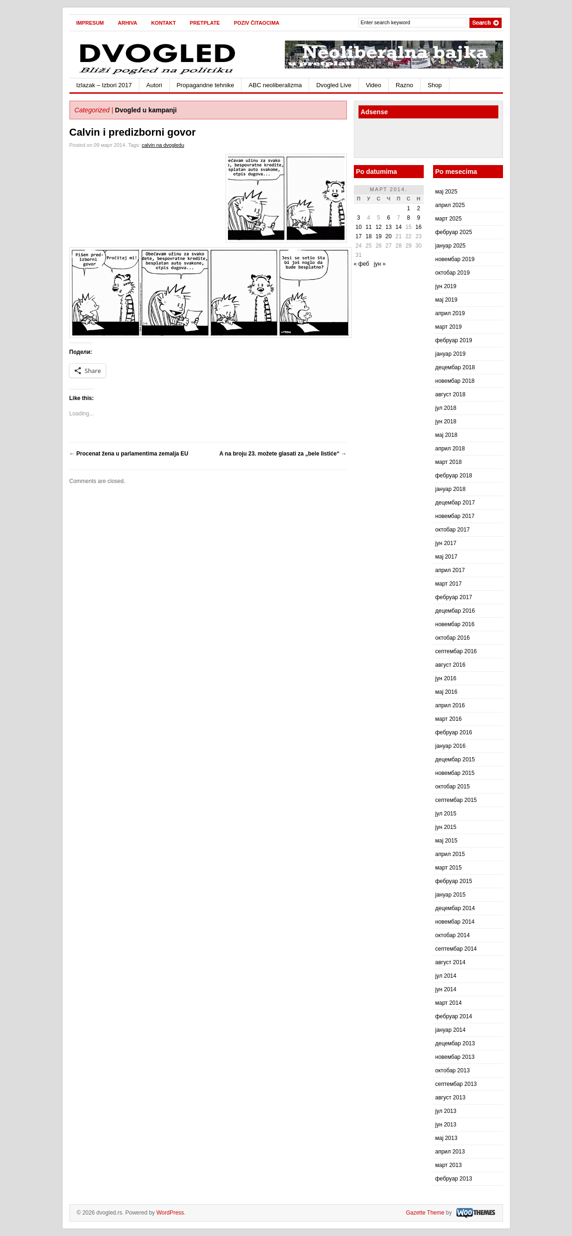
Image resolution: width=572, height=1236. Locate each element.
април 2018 (450, 448)
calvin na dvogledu (163, 145)
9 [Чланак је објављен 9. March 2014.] (418, 217)
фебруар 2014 (453, 1016)
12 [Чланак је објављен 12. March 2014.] (378, 227)
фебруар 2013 (453, 1178)
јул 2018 (445, 408)
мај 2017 (446, 556)
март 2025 (448, 218)
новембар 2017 (455, 516)
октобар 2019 (452, 272)
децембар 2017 (455, 502)
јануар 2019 (450, 354)
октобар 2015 (452, 786)
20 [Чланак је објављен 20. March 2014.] (389, 236)
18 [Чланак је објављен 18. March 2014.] (368, 236)
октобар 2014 (452, 935)
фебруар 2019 (453, 340)
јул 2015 (445, 813)
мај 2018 (446, 435)
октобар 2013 (452, 1070)
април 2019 (450, 313)
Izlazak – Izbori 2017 (104, 85)
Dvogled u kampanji (146, 110)
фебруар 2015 (453, 881)
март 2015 (448, 867)
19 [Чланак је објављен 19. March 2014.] (378, 236)
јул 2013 (445, 1111)
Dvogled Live (333, 85)
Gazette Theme (425, 1212)
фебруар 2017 (453, 597)
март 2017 (448, 583)
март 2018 (448, 462)
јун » (380, 264)
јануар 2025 (450, 245)
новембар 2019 (455, 259)
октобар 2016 (452, 638)
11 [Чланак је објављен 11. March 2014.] (368, 227)
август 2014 (450, 962)
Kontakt (163, 23)
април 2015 (450, 854)
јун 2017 (445, 543)
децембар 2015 (455, 759)
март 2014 (448, 1003)
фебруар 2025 (453, 232)
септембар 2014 (456, 949)
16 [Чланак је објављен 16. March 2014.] (418, 227)
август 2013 (450, 1097)
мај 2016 (446, 692)
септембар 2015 (456, 800)
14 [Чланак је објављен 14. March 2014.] (398, 227)
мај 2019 (446, 300)
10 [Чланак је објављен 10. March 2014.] (359, 227)
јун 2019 (445, 286)
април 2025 (450, 205)
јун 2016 (445, 678)
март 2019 (448, 327)
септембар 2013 (456, 1084)
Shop (434, 85)
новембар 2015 (455, 773)
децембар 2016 (455, 611)
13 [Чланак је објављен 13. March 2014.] (389, 227)
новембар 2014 (455, 921)
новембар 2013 (455, 1057)
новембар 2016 (455, 624)
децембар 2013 (455, 1043)
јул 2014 (445, 976)
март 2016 (448, 719)
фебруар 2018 (453, 475)
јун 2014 (445, 989)
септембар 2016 (456, 651)
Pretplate (205, 23)
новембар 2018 (455, 381)
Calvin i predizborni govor (132, 132)
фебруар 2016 (453, 732)
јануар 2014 (450, 1030)
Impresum (90, 23)
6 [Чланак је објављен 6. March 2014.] (388, 217)
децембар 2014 (455, 908)
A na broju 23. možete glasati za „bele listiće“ (283, 453)
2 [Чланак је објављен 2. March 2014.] (418, 208)
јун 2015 (445, 827)
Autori (154, 85)
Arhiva (127, 23)
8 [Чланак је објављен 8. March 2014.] (408, 217)
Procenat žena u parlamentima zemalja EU (128, 453)
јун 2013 (445, 1124)
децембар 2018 (455, 367)
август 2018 (450, 394)
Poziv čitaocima (257, 23)
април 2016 (450, 705)
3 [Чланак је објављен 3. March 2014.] (358, 217)
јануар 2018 (450, 489)
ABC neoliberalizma (275, 85)
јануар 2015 (450, 894)
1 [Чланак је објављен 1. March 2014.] (408, 208)
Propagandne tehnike (205, 85)
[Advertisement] (413, 139)
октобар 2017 (452, 529)
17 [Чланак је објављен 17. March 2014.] (359, 236)
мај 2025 (446, 191)
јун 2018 (445, 421)
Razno (404, 85)
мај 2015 (446, 840)
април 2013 (450, 1151)
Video (373, 85)
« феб (361, 264)
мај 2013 (446, 1138)
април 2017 (450, 570)
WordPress (170, 1212)
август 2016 (450, 665)
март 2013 (448, 1165)
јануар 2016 (450, 746)
